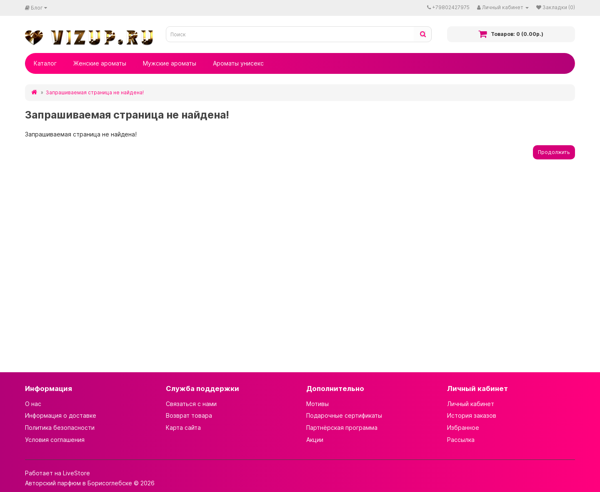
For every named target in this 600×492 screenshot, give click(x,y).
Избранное (463, 427)
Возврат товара (189, 415)
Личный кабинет (470, 403)
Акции (314, 439)
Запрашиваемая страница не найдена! (95, 92)
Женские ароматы (99, 63)
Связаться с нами (191, 403)
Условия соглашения (55, 439)
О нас (33, 403)
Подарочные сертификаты (344, 415)
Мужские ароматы (169, 63)
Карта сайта (183, 427)
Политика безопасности (60, 427)
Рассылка (461, 439)
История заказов (471, 415)
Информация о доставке (60, 415)
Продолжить (554, 152)
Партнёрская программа (342, 427)
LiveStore (76, 473)
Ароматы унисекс (238, 63)
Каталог (45, 63)
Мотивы (317, 403)
